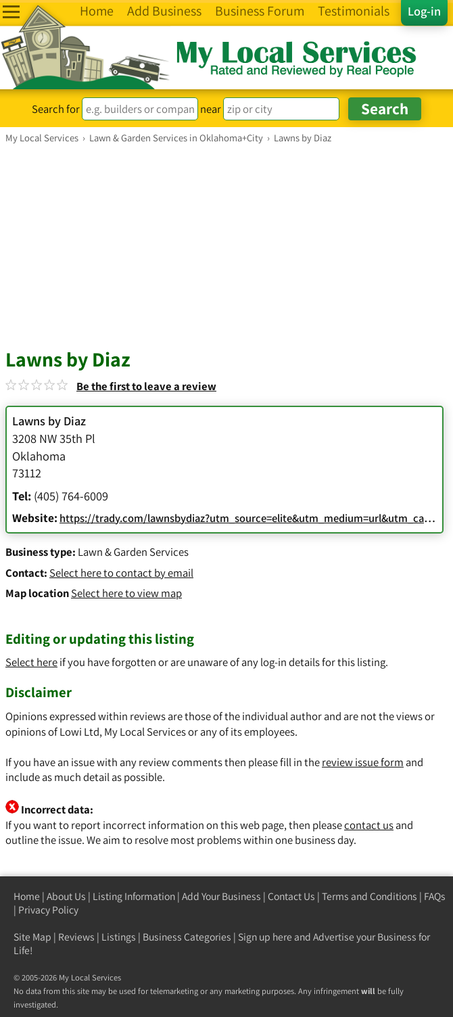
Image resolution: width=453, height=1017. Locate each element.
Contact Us (291, 896)
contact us (369, 825)
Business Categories (187, 936)
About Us (66, 896)
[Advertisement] (226, 245)
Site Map (32, 936)
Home (27, 896)
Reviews (76, 936)
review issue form (363, 762)
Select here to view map (126, 593)
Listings (118, 936)
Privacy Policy (48, 909)
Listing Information (134, 896)
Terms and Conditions (369, 896)
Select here (31, 662)
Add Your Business (221, 896)
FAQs (435, 896)
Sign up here (265, 936)
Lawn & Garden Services (133, 551)
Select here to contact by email (121, 572)
